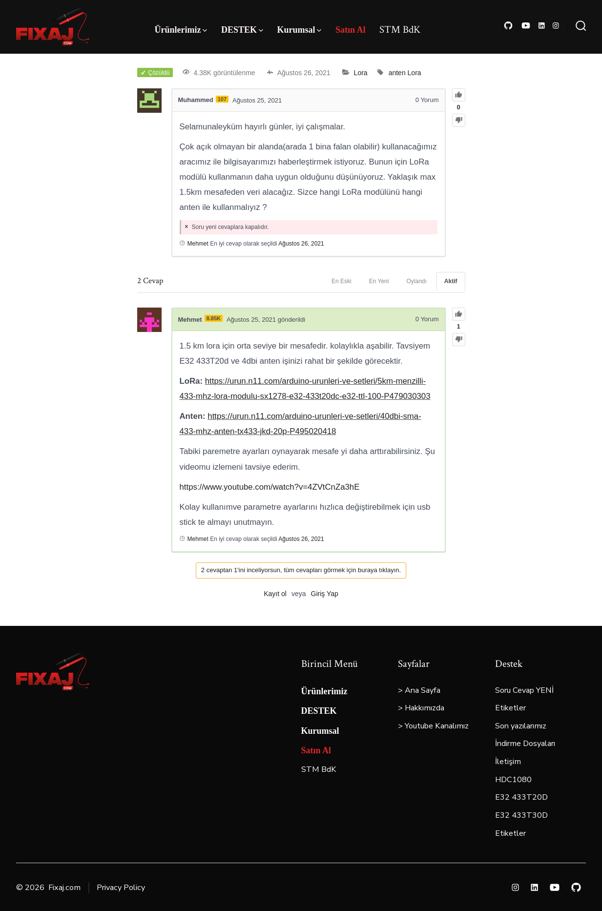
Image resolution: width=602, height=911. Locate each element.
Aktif (450, 281)
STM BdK (399, 29)
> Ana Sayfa (419, 690)
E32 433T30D (521, 815)
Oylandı (416, 281)
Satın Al (350, 30)
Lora (361, 73)
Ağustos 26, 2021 (301, 243)
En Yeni (379, 281)
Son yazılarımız (520, 726)
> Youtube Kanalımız (433, 726)
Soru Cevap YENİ (524, 690)
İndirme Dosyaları (525, 743)
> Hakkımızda (421, 708)
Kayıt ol (275, 594)
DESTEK (242, 30)
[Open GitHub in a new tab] (508, 26)
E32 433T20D (521, 797)
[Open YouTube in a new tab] (526, 26)
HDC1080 (513, 779)
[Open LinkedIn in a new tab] (542, 26)
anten (397, 73)
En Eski (342, 281)
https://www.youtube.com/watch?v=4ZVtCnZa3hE (270, 487)
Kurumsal (299, 30)
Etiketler (510, 708)
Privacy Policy (121, 887)
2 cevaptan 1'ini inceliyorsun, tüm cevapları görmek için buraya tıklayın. (301, 570)
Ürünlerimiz (180, 30)
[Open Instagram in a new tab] (556, 26)
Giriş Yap (324, 594)
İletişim (508, 761)
